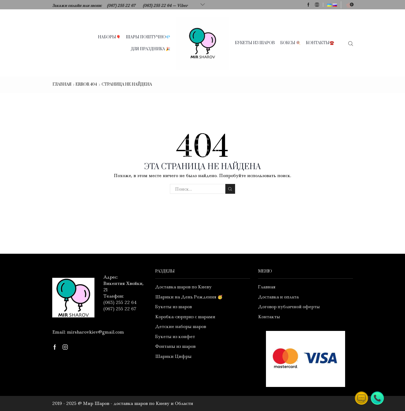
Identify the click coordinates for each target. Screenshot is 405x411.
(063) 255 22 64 (157, 5)
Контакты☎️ (320, 42)
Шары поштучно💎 (148, 37)
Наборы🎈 (109, 37)
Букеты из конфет (175, 336)
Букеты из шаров (255, 42)
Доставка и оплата (278, 297)
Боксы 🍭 (290, 42)
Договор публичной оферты (289, 307)
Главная (62, 84)
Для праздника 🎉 (150, 49)
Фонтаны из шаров (175, 346)
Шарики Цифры (173, 356)
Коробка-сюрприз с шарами (185, 317)
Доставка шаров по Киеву (183, 287)
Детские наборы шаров (180, 326)
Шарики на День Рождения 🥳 (189, 297)
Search (230, 189)
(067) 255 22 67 (121, 5)
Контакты (269, 317)
